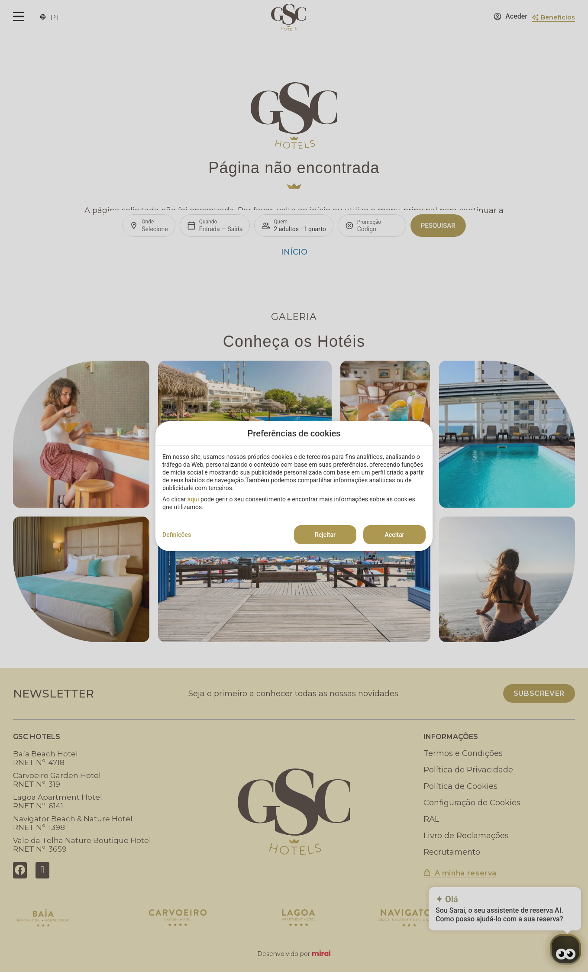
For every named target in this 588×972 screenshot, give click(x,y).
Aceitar (394, 534)
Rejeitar (325, 534)
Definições (176, 534)
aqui (193, 499)
